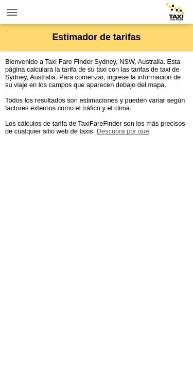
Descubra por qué (123, 131)
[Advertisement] (96, 231)
